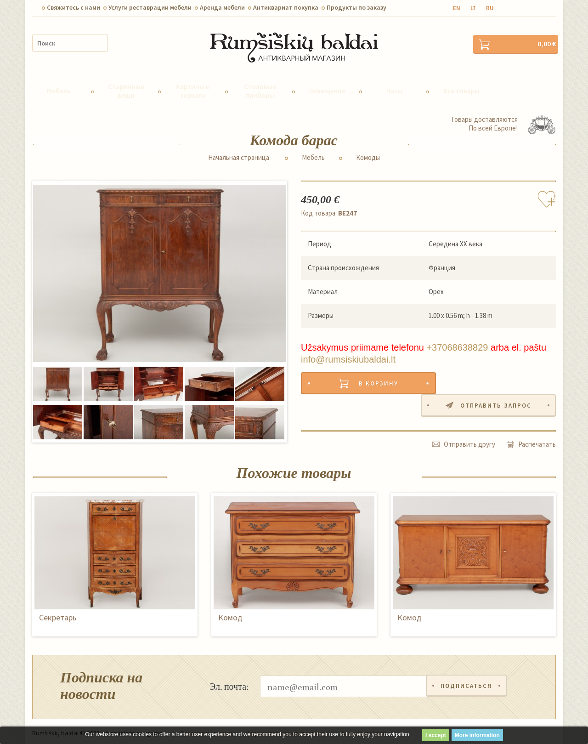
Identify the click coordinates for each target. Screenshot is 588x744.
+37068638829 (457, 344)
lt (473, 8)
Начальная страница (238, 154)
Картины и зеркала (193, 87)
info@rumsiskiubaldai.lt (348, 356)
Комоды (368, 154)
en (456, 8)
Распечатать (537, 418)
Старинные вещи (126, 87)
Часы (394, 87)
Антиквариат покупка (285, 7)
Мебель (59, 87)
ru (490, 8)
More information (477, 735)
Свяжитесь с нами (73, 7)
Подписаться (467, 683)
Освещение (327, 87)
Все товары (461, 87)
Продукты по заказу (356, 7)
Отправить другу (469, 418)
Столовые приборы (260, 87)
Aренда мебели (222, 7)
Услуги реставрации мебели (150, 7)
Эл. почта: (229, 682)
